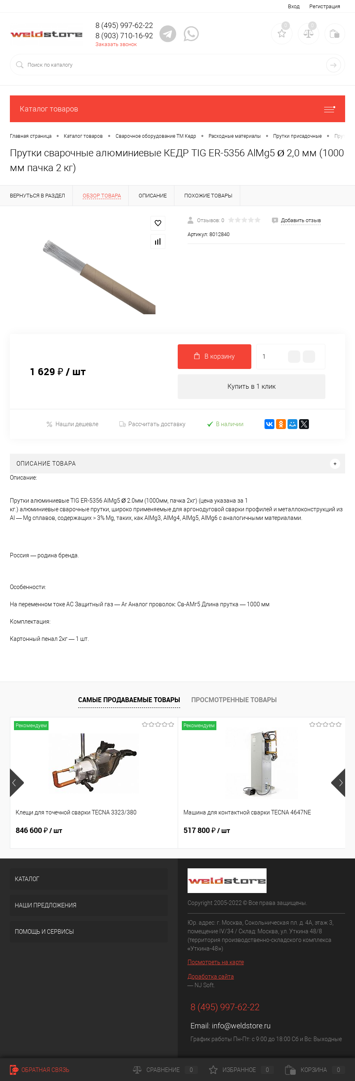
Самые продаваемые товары (129, 699)
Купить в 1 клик (251, 386)
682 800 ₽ (262, 830)
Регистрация (324, 6)
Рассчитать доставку (152, 424)
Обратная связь (40, 1070)
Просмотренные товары (234, 699)
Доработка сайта (211, 976)
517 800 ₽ (151, 830)
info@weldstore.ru (241, 1025)
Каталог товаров (177, 108)
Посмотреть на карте (216, 962)
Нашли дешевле (72, 424)
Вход (293, 6)
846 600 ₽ (39, 830)
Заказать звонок (116, 44)
